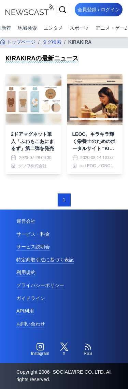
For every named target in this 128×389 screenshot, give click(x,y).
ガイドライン (30, 298)
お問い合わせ (30, 324)
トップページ (17, 42)
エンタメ (53, 28)
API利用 (25, 311)
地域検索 (27, 28)
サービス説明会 (33, 246)
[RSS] (88, 349)
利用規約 (25, 272)
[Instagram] (40, 349)
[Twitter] (64, 349)
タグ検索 (51, 42)
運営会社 (25, 221)
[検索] (62, 9)
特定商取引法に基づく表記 (45, 259)
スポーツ (79, 28)
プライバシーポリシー (40, 285)
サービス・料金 (33, 234)
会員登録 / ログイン (98, 9)
